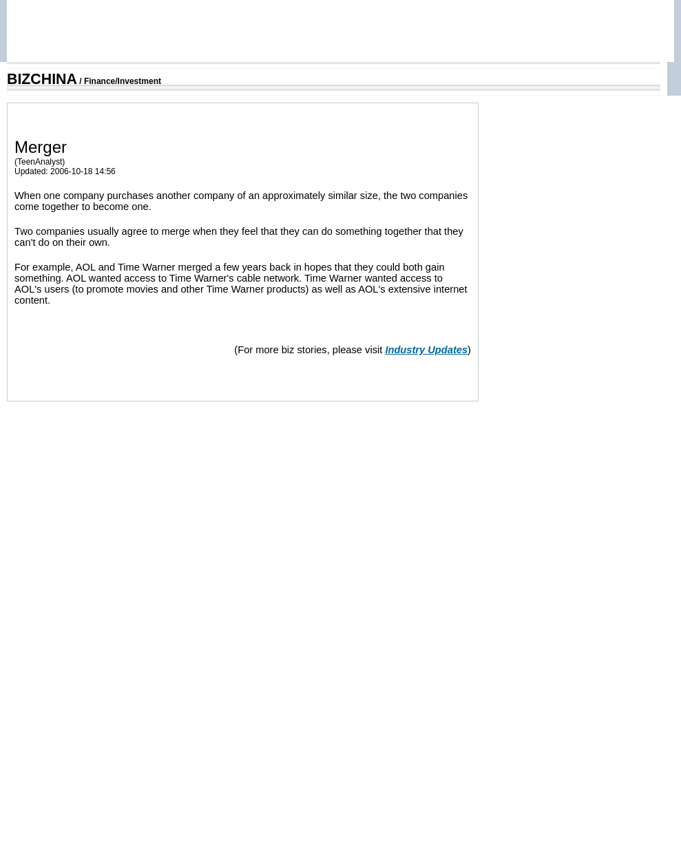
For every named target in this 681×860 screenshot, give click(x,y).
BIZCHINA (42, 79)
